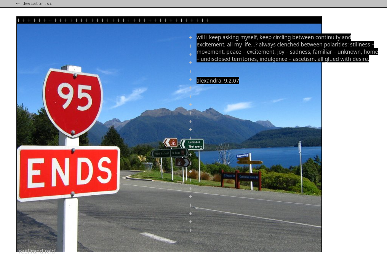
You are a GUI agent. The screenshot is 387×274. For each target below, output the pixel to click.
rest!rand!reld (37, 251)
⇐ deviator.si (34, 4)
